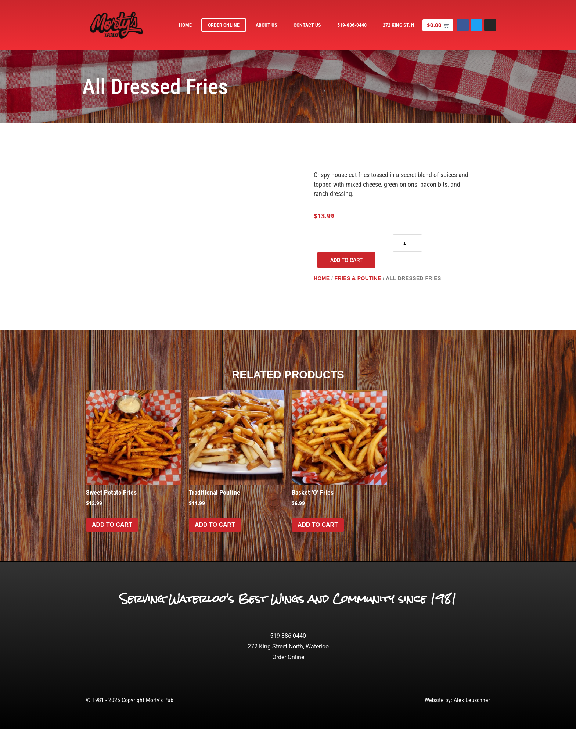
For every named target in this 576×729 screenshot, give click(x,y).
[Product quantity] (407, 243)
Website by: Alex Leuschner (457, 700)
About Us (267, 25)
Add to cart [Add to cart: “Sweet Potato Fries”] (112, 525)
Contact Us (307, 25)
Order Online (224, 25)
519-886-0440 (352, 25)
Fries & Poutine (357, 278)
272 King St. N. (399, 25)
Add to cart (346, 260)
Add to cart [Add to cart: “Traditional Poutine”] (215, 525)
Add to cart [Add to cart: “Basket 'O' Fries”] (318, 525)
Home (185, 25)
